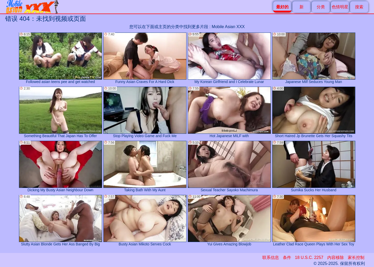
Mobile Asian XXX (228, 26)
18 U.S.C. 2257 (309, 257)
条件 (287, 257)
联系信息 (270, 257)
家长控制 (356, 257)
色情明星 (340, 7)
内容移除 (335, 257)
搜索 (359, 7)
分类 (321, 7)
